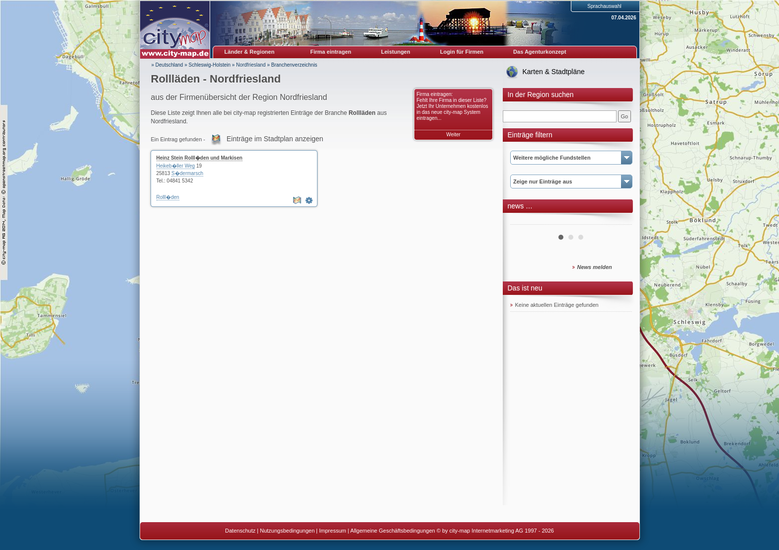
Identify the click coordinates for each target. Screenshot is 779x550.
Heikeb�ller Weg (175, 166)
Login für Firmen (461, 52)
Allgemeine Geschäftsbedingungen (392, 531)
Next (619, 221)
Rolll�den (167, 197)
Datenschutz (240, 531)
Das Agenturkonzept (539, 52)
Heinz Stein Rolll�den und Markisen (199, 158)
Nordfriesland (250, 65)
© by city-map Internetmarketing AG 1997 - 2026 (495, 531)
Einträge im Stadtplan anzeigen (275, 139)
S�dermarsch (187, 173)
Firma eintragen (331, 52)
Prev (523, 221)
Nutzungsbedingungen (287, 531)
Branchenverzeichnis (294, 65)
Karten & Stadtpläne (554, 72)
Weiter (453, 134)
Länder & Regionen (250, 52)
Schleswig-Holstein (210, 65)
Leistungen (395, 52)
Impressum (332, 531)
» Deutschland (167, 65)
